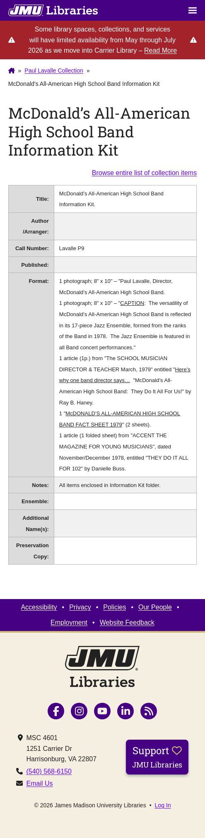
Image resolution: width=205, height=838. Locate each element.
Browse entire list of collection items (144, 172)
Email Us (39, 783)
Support (157, 757)
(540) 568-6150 (48, 771)
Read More (160, 50)
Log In (163, 805)
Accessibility (39, 607)
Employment (69, 622)
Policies (114, 607)
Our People (155, 607)
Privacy (80, 607)
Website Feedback (127, 622)
